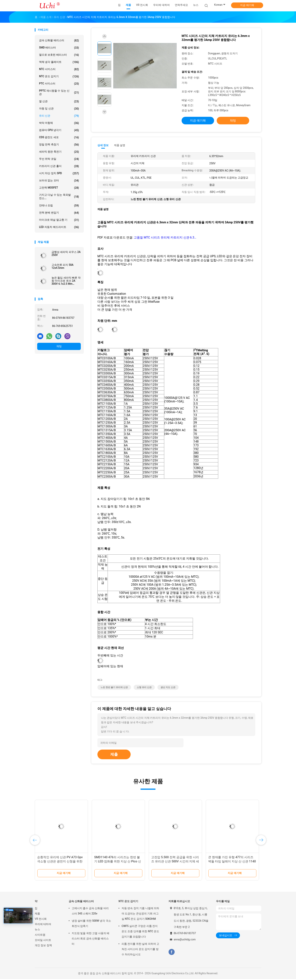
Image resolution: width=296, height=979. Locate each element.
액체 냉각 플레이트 (59, 62)
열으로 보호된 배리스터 (59, 55)
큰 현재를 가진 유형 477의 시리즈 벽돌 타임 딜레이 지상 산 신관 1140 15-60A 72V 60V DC (232, 861)
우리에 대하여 (43, 924)
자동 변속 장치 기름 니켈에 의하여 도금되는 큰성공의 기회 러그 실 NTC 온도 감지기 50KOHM (140, 913)
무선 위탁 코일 (59, 159)
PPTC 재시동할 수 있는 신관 (59, 92)
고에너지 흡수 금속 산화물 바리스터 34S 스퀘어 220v (90, 911)
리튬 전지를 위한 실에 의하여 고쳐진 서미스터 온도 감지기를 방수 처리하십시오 (140, 949)
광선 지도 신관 (168, 687)
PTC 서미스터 (59, 84)
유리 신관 (59, 116)
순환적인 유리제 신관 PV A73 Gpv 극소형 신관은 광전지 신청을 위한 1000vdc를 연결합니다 (60, 861)
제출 (114, 754)
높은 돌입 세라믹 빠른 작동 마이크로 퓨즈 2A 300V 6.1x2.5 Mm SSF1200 (66, 280)
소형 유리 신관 (144, 687)
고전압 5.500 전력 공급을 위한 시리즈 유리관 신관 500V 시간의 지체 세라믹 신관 (175, 861)
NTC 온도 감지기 (59, 76)
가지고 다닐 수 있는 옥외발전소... (59, 196)
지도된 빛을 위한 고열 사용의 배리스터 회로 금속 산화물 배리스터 (90, 938)
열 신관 (59, 101)
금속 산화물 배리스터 (59, 40)
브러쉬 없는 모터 (59, 180)
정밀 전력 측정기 (59, 145)
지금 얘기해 (247, 5)
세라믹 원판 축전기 (59, 152)
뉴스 (37, 929)
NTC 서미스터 (59, 69)
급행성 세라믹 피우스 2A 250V (66, 253)
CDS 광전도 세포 (59, 137)
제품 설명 (119, 145)
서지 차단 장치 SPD (59, 173)
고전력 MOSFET (59, 188)
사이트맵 (40, 934)
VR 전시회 (41, 918)
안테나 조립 (59, 205)
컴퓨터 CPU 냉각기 (59, 130)
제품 (37, 913)
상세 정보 (103, 145)
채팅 (59, 346)
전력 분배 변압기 (59, 213)
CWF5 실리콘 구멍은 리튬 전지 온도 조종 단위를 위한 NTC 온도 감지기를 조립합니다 (140, 931)
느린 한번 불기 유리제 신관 (114, 687)
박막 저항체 (59, 123)
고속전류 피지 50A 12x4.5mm (62, 266)
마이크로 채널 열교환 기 (59, 220)
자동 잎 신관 (59, 109)
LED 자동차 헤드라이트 (59, 227)
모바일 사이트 (43, 940)
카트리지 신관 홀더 (59, 166)
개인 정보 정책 (43, 945)
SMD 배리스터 (59, 48)
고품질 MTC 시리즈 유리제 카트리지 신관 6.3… (165, 237)
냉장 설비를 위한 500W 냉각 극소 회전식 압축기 (91, 923)
